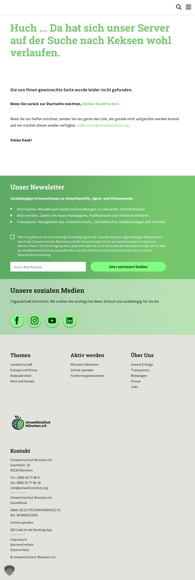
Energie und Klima (23, 370)
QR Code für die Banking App (31, 530)
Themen (20, 355)
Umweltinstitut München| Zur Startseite (17, 7)
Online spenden (82, 370)
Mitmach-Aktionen (84, 364)
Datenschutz (19, 550)
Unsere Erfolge (142, 364)
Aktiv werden (87, 355)
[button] (9, 570)
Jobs (134, 386)
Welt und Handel (22, 381)
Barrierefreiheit (21, 544)
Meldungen (139, 375)
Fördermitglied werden (87, 375)
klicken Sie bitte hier (100, 103)
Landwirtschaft (21, 364)
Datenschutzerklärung (34, 255)
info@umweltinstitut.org (40, 250)
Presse (136, 381)
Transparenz (140, 370)
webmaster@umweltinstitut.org (103, 125)
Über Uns (142, 355)
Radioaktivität (21, 375)
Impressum (18, 539)
